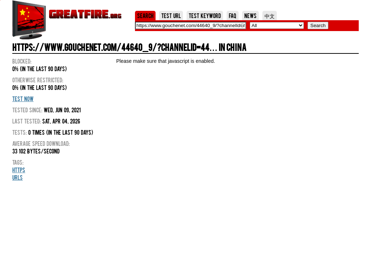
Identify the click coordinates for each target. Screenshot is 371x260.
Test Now (23, 98)
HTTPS (18, 169)
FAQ (232, 15)
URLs (17, 177)
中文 (270, 15)
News (250, 15)
